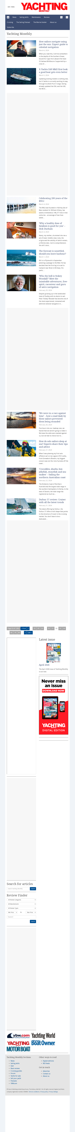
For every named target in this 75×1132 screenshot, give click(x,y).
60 (11, 633)
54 (64, 628)
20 (38, 628)
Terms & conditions (34, 1091)
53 (60, 628)
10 (34, 628)
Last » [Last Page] (30, 633)
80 (19, 633)
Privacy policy (44, 1091)
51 (53, 628)
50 (49, 628)
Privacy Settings (53, 1091)
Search (33, 888)
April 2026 (44, 665)
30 (42, 628)
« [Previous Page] (28, 628)
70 (15, 633)
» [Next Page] (25, 633)
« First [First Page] (23, 628)
